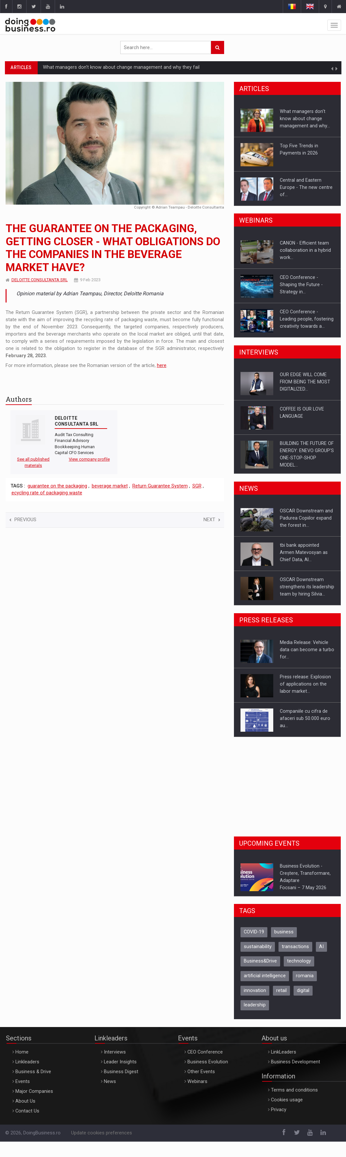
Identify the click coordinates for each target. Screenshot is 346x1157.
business (284, 932)
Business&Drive (260, 961)
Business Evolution (207, 1062)
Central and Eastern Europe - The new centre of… (306, 187)
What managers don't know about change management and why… (305, 118)
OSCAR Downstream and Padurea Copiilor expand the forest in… (306, 518)
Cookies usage (287, 1100)
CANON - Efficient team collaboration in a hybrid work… (305, 250)
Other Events (201, 1071)
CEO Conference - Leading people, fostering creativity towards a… (307, 319)
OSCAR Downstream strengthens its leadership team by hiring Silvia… (307, 587)
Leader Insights (120, 1062)
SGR (197, 486)
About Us (25, 1101)
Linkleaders (27, 1062)
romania (305, 976)
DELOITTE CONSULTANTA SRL (39, 279)
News (110, 1081)
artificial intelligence (265, 976)
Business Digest (121, 1071)
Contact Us (27, 1111)
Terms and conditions (294, 1090)
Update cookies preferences (101, 1133)
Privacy (278, 1109)
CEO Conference (205, 1052)
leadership (255, 1005)
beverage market (110, 486)
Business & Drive (33, 1071)
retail (281, 990)
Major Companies (34, 1091)
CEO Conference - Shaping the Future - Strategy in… (301, 284)
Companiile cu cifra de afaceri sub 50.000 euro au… (305, 718)
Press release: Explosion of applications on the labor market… (305, 684)
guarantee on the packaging (57, 486)
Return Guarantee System (160, 486)
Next (211, 520)
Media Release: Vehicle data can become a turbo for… (307, 649)
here (161, 365)
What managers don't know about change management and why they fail (121, 67)
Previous (23, 520)
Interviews (115, 1052)
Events (22, 1081)
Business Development (295, 1062)
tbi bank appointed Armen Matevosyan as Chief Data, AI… (304, 552)
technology (299, 961)
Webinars (197, 1081)
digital (303, 990)
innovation (255, 990)
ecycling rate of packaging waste (46, 493)
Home (22, 1052)
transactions (295, 946)
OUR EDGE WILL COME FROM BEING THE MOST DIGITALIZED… (305, 382)
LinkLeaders (283, 1052)
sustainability (258, 946)
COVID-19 (254, 932)
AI (321, 946)
